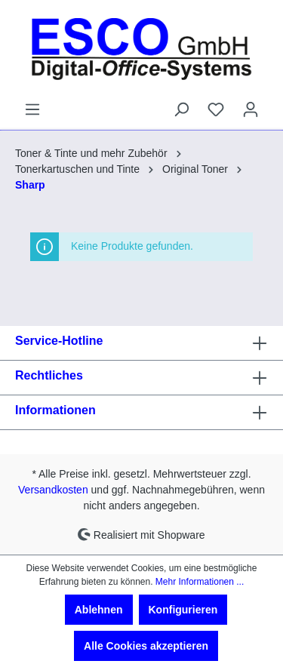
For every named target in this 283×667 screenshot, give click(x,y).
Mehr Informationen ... (199, 581)
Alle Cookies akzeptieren (146, 646)
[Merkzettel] (215, 109)
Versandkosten (53, 490)
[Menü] (32, 109)
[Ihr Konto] (250, 109)
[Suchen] (181, 109)
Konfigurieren (183, 610)
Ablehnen (99, 610)
